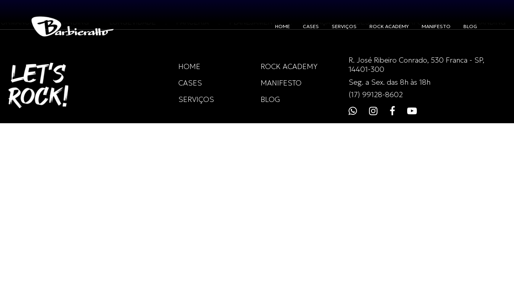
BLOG (470, 26)
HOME (282, 26)
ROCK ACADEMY (389, 26)
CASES (311, 26)
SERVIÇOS (344, 26)
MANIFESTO (436, 26)
